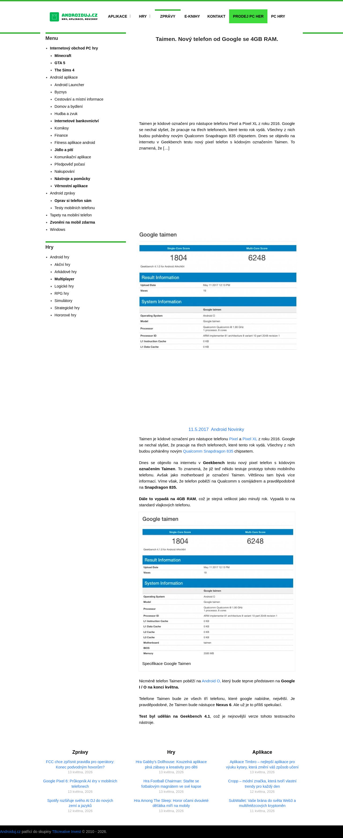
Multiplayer (64, 279)
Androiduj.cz (10, 831)
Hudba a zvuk (66, 114)
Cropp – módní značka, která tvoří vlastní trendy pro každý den (262, 784)
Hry (143, 16)
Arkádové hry (66, 272)
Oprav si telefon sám (73, 200)
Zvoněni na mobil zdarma (72, 222)
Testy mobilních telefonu (75, 208)
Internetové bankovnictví (77, 121)
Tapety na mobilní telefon (71, 215)
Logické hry (64, 286)
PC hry (278, 16)
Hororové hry (65, 315)
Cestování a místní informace (79, 99)
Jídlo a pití (64, 150)
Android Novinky (227, 429)
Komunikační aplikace (73, 157)
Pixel (233, 439)
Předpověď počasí (70, 164)
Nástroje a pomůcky (72, 179)
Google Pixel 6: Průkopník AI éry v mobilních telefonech (80, 784)
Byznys (61, 92)
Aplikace (117, 16)
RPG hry (62, 293)
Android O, (211, 681)
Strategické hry (67, 308)
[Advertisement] (217, 80)
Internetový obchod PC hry (74, 48)
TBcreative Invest (66, 831)
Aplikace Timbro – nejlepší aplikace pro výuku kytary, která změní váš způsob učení (262, 764)
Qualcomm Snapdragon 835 (208, 451)
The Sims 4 (64, 70)
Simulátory (63, 301)
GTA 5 (60, 63)
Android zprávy (62, 193)
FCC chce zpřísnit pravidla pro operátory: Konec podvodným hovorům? (80, 764)
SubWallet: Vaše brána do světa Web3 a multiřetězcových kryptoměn (262, 803)
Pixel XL (250, 439)
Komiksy (62, 128)
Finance (61, 135)
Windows (57, 229)
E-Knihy (192, 16)
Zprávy (168, 16)
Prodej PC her (248, 16)
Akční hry (62, 264)
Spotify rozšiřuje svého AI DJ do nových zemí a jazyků (80, 803)
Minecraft (63, 55)
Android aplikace (64, 77)
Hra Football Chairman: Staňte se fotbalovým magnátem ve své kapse (171, 784)
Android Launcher (69, 85)
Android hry (59, 257)
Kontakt (216, 16)
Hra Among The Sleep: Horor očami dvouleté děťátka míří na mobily (171, 803)
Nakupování (65, 171)
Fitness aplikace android (75, 142)
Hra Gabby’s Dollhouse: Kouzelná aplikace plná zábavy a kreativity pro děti (171, 764)
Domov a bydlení (69, 106)
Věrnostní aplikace (71, 186)
